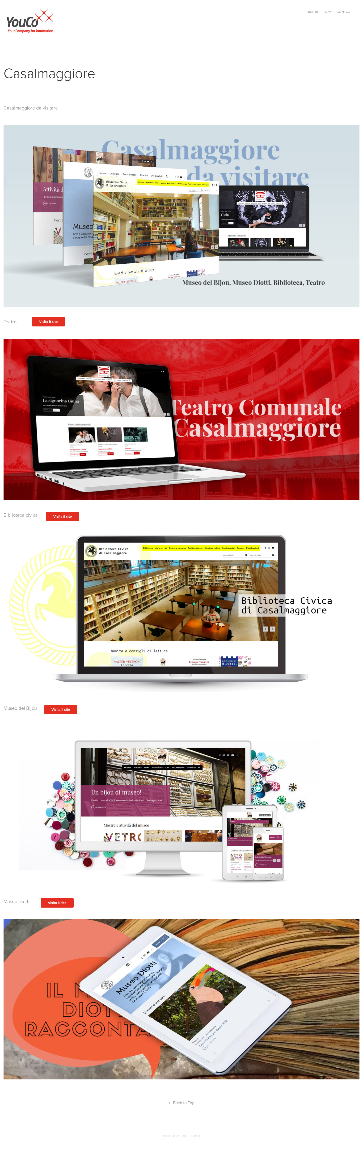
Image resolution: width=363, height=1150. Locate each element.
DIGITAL (313, 11)
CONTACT (344, 11)
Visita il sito (48, 321)
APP (328, 11)
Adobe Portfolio (189, 1135)
